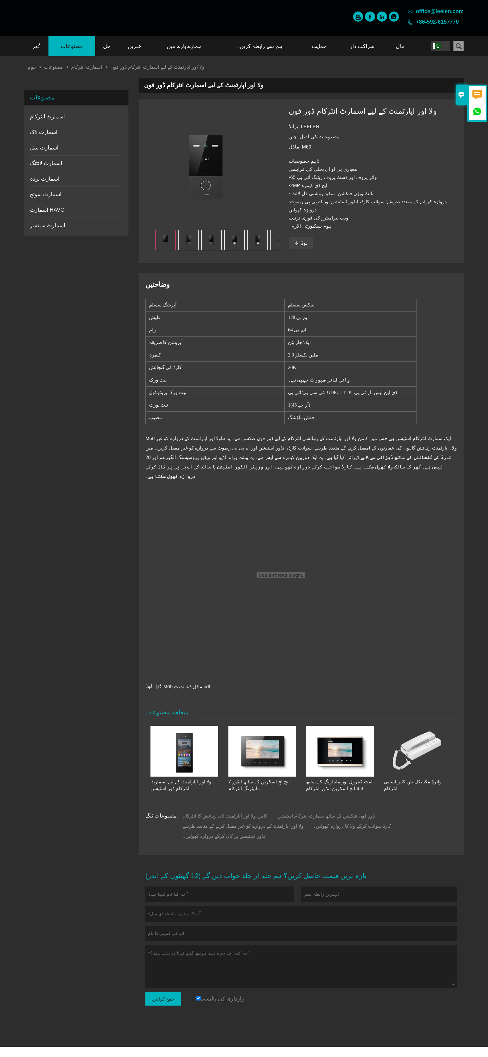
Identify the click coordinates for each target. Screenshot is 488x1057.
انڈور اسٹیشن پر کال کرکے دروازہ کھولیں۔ (225, 846)
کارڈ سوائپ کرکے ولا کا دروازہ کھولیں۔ (352, 836)
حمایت (319, 46)
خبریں (134, 46)
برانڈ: (295, 126)
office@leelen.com (440, 11)
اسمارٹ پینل (44, 148)
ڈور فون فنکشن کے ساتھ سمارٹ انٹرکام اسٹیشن (326, 826)
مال (400, 46)
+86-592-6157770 (437, 22)
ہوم (32, 67)
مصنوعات (72, 46)
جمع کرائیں (163, 1009)
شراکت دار (362, 46)
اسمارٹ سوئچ (45, 194)
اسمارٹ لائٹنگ (46, 163)
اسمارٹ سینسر (47, 225)
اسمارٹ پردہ (44, 179)
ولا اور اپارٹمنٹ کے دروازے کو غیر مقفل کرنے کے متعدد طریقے (243, 836)
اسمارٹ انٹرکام (86, 67)
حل (106, 46)
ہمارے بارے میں (184, 46)
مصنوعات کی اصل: (318, 136)
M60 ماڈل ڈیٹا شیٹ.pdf (183, 696)
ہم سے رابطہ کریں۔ (259, 46)
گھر (36, 46)
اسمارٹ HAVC (47, 210)
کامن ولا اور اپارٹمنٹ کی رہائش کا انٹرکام (225, 826)
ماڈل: (295, 147)
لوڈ (301, 243)
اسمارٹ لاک (43, 132)
